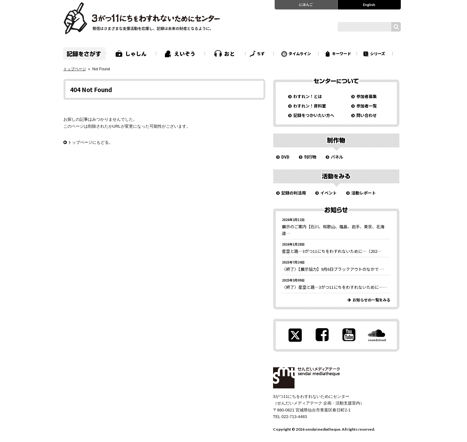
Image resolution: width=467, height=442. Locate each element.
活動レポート (363, 193)
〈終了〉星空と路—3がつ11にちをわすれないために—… (334, 287)
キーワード (341, 53)
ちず (261, 53)
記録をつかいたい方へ (313, 115)
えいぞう (185, 53)
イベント (328, 193)
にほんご (306, 4)
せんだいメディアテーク (306, 377)
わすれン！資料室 (309, 106)
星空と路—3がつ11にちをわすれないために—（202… (331, 251)
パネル (337, 157)
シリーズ (377, 53)
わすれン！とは (307, 96)
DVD (285, 157)
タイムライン (300, 53)
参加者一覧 (366, 106)
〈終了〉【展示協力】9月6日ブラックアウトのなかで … (333, 269)
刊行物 (310, 157)
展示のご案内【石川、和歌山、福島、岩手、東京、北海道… (333, 230)
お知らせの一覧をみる (371, 299)
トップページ (74, 69)
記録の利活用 (293, 193)
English (369, 4)
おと (229, 53)
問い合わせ (366, 115)
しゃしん (136, 53)
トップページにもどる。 (88, 142)
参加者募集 (366, 96)
